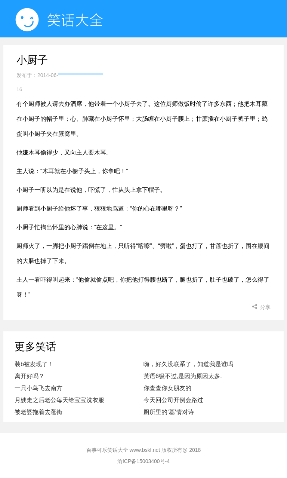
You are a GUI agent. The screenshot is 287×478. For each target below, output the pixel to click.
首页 (80, 56)
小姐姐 (228, 56)
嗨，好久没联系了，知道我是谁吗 (188, 364)
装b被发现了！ (34, 364)
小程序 (178, 56)
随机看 (127, 56)
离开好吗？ (29, 376)
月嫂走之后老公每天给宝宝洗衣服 (59, 400)
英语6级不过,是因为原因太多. (183, 376)
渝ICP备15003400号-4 (143, 461)
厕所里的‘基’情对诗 (169, 412)
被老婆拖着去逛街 (38, 412)
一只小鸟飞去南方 (38, 388)
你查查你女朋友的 (167, 388)
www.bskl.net (145, 450)
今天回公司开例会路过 (173, 400)
